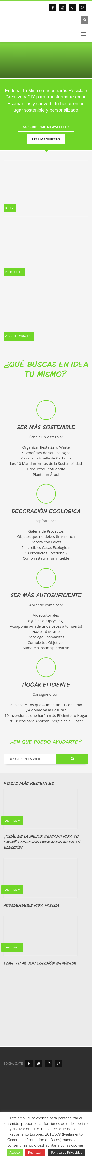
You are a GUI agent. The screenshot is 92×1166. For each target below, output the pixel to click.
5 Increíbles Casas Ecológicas (45, 547)
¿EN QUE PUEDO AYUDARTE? (46, 742)
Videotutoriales (46, 615)
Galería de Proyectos (46, 531)
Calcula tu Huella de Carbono (46, 458)
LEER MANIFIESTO (46, 139)
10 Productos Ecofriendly (46, 552)
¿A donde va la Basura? (46, 709)
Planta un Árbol (46, 474)
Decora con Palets (46, 541)
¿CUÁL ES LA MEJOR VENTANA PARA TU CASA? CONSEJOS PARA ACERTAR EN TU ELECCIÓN (42, 842)
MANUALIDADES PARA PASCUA (31, 905)
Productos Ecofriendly (46, 468)
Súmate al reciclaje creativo (46, 647)
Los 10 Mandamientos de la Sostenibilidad (46, 463)
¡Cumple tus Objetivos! (46, 642)
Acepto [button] (15, 1152)
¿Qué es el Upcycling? (46, 620)
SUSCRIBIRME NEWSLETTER (46, 126)
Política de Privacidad (66, 1152)
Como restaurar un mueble (46, 558)
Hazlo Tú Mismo (46, 631)
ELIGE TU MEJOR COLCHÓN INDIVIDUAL (40, 963)
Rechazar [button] (35, 1152)
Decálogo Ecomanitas (46, 636)
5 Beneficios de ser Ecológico (46, 452)
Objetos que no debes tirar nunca (46, 536)
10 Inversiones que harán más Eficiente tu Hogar (46, 715)
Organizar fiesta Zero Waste (46, 447)
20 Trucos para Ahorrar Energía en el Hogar (46, 720)
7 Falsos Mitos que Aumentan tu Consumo (46, 704)
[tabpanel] (46, 60)
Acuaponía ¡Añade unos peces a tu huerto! (46, 626)
